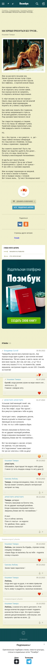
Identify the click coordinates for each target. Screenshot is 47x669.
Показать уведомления (8, 3)
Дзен (16, 660)
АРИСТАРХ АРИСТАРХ (13, 400)
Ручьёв (16, 238)
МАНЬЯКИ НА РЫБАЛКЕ (23, 252)
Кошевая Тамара (8, 35)
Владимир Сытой (11, 351)
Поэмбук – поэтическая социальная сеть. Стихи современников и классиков (24, 4)
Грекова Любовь (11, 479)
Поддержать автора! (25, 207)
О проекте (23, 639)
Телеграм (29, 660)
